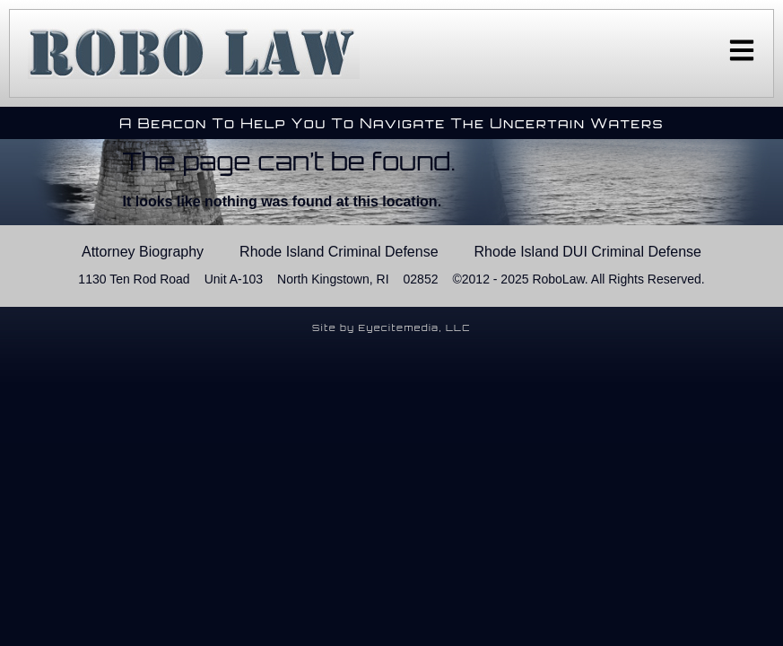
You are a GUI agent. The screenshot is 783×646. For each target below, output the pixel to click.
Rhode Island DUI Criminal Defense (587, 251)
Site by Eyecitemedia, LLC (391, 327)
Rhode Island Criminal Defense (338, 251)
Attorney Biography (143, 251)
